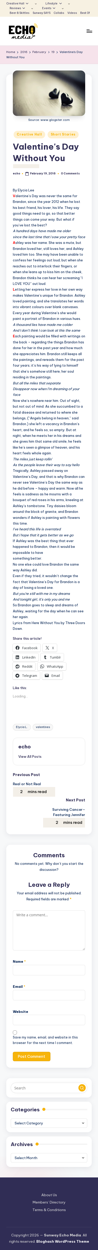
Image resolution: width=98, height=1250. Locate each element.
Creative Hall (29, 134)
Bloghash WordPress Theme (62, 1241)
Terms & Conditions (49, 1209)
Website (20, 1011)
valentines (43, 727)
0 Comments (70, 173)
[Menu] (89, 31)
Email (19, 986)
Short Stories (63, 134)
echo (24, 746)
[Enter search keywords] (49, 1088)
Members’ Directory (49, 1202)
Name (19, 961)
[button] (30, 756)
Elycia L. (22, 727)
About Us (49, 1195)
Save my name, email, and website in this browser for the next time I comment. (45, 1040)
